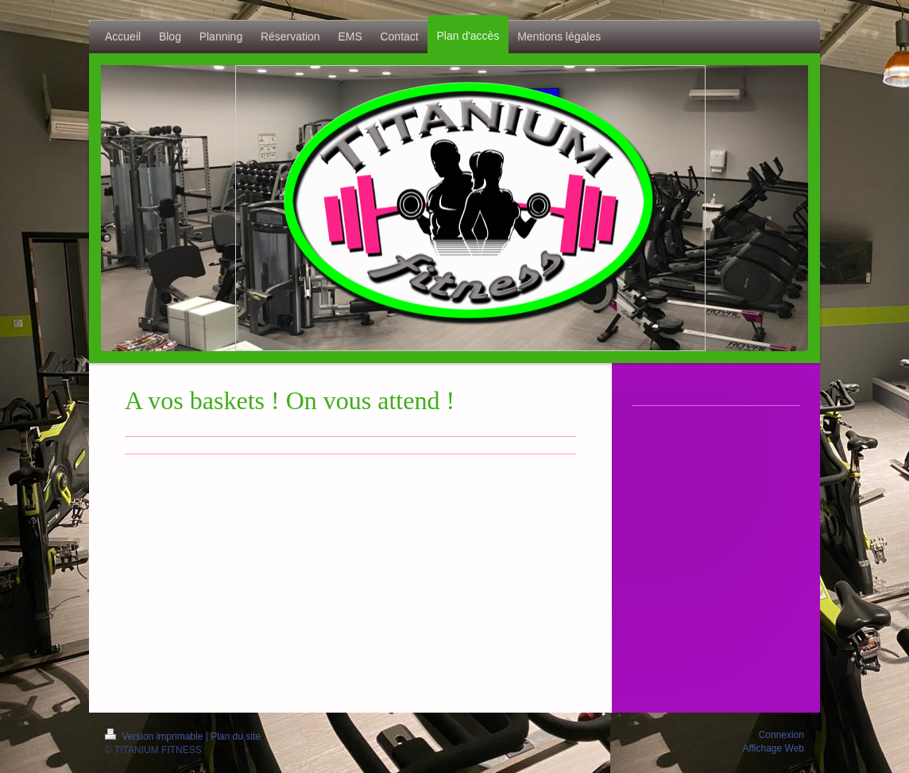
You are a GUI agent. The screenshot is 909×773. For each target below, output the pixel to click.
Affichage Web (773, 748)
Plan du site (236, 736)
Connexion (781, 734)
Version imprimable (155, 736)
